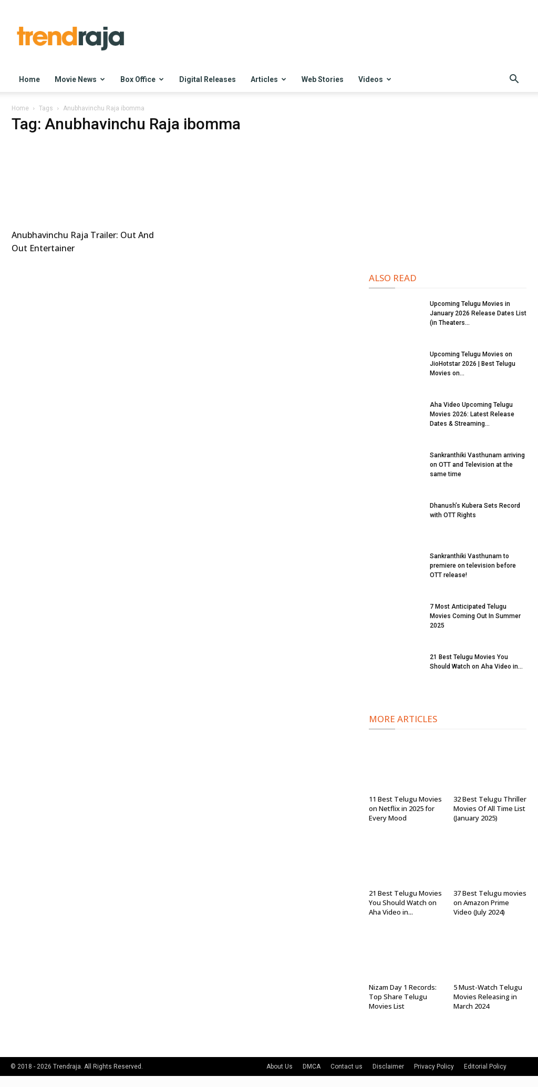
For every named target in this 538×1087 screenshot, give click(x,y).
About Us (279, 1066)
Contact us (346, 1066)
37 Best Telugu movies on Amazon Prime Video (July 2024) (489, 902)
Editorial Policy (485, 1066)
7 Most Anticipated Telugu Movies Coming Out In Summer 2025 (475, 616)
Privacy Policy (434, 1066)
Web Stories (323, 79)
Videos (374, 79)
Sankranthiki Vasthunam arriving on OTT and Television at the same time (477, 465)
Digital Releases (207, 79)
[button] (513, 80)
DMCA (311, 1066)
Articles (268, 79)
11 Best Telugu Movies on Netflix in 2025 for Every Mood (405, 808)
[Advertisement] (447, 184)
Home (29, 79)
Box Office (142, 79)
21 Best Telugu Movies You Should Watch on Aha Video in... (405, 902)
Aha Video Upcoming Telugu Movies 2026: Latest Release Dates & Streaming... (472, 414)
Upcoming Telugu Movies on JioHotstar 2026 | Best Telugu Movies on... (472, 364)
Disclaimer (388, 1066)
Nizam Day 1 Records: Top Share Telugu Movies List (403, 996)
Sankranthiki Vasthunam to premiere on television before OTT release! (473, 565)
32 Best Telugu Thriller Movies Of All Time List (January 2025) (489, 808)
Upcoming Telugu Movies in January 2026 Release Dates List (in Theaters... (478, 313)
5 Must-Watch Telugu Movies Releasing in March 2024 (487, 996)
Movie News (80, 79)
